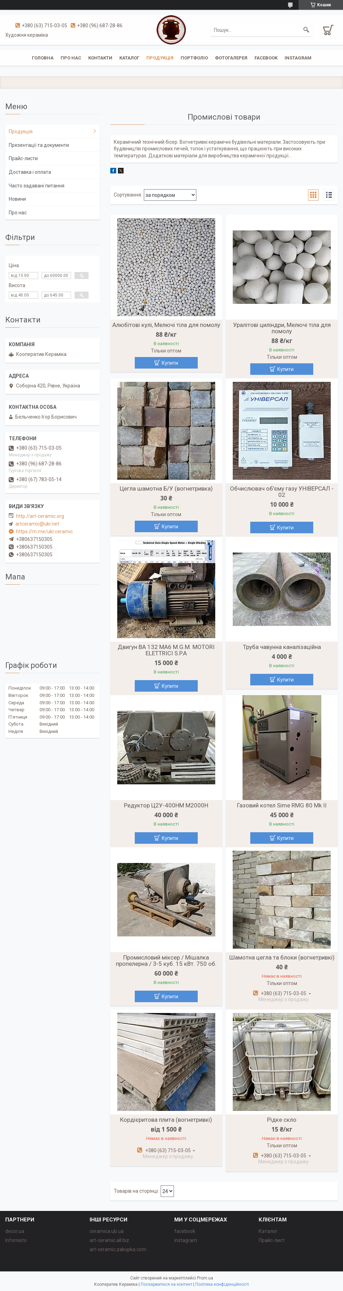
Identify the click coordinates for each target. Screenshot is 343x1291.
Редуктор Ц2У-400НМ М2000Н (166, 805)
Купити (170, 363)
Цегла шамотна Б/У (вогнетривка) (166, 488)
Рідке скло (281, 1120)
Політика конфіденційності (222, 1284)
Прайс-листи (23, 158)
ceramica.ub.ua (107, 1231)
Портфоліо (194, 57)
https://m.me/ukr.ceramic (44, 531)
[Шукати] (306, 30)
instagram (298, 57)
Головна (43, 57)
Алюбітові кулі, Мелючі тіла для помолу (166, 325)
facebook (266, 57)
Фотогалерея (231, 57)
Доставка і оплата (30, 172)
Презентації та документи (39, 145)
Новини (17, 199)
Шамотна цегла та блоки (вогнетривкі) (282, 957)
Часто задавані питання (36, 185)
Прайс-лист (272, 1240)
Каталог (129, 57)
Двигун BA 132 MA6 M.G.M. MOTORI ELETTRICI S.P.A (166, 650)
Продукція (160, 57)
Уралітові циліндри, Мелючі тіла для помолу (282, 328)
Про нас (71, 57)
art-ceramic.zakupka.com (118, 1249)
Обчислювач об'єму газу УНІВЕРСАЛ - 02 (282, 491)
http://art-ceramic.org (40, 516)
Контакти (100, 57)
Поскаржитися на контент (166, 1284)
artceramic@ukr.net (37, 524)
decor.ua (14, 1231)
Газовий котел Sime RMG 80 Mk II (282, 805)
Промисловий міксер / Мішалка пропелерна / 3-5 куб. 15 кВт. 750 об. (166, 960)
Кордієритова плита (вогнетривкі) (166, 1120)
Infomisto (16, 1240)
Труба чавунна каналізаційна (282, 647)
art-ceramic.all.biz (109, 1240)
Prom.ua (205, 1278)
